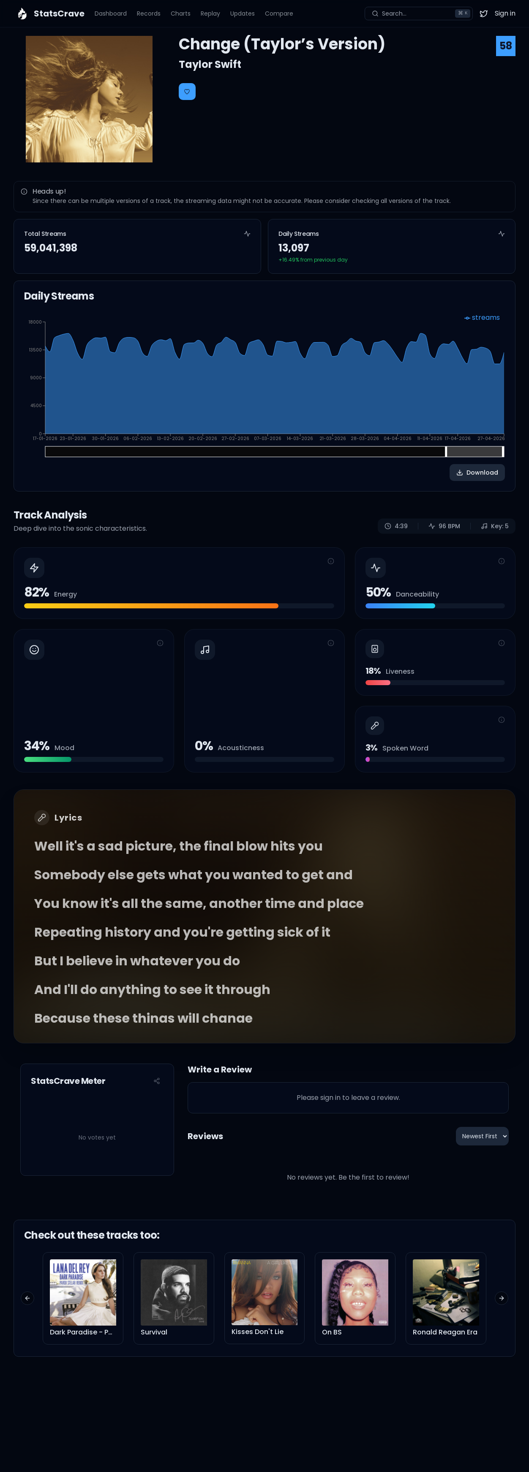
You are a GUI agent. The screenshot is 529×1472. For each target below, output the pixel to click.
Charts (181, 13)
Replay (210, 13)
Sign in (505, 13)
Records (149, 13)
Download (477, 472)
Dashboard (111, 13)
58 (505, 46)
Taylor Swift (210, 64)
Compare (279, 13)
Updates (242, 13)
